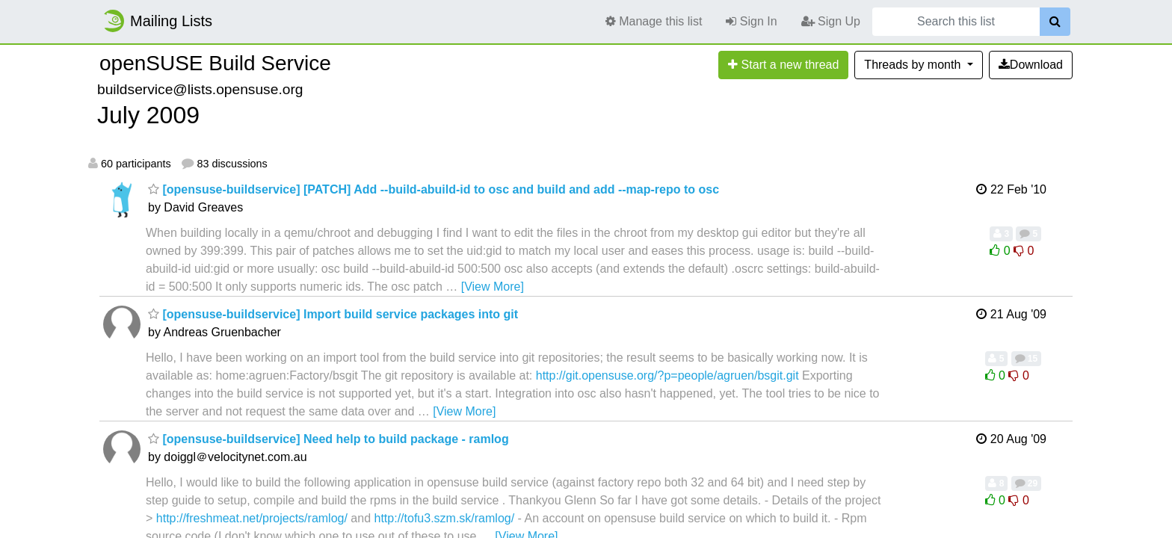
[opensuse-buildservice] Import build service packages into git (333, 314)
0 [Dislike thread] (1024, 250)
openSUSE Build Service (215, 63)
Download (1031, 64)
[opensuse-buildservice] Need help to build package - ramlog (328, 439)
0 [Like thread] (1002, 250)
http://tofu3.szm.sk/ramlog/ (444, 518)
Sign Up (830, 21)
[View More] (492, 286)
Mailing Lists (157, 21)
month (913, 64)
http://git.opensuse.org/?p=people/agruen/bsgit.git (667, 375)
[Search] (1055, 21)
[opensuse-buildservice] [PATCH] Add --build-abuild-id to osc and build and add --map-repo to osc (433, 189)
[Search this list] (956, 21)
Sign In (751, 21)
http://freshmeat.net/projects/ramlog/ (252, 518)
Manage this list (654, 21)
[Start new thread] (783, 65)
